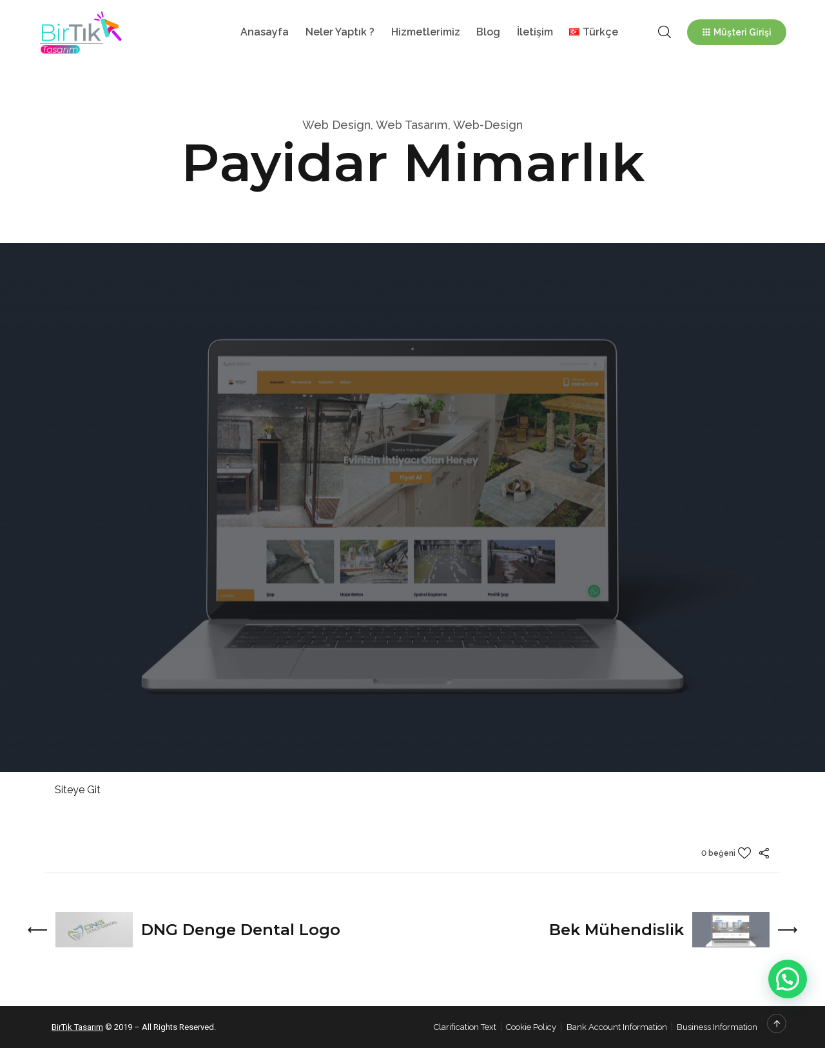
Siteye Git (78, 790)
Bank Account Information (617, 1027)
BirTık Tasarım (77, 1027)
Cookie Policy (531, 1027)
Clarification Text (465, 1027)
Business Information (717, 1027)
